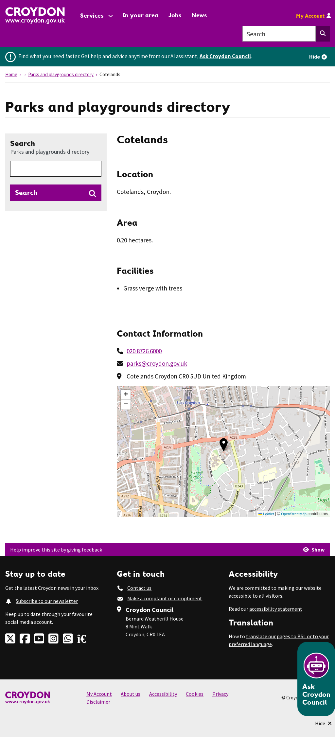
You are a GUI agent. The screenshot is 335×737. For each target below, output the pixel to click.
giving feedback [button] (84, 549)
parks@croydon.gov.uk (157, 363)
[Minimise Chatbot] (323, 723)
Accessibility (163, 694)
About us (130, 694)
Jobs (175, 15)
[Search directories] (55, 192)
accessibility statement (275, 608)
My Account (310, 16)
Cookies (194, 694)
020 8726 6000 (144, 351)
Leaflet (266, 514)
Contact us (139, 588)
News (199, 15)
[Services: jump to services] (96, 15)
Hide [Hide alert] (314, 56)
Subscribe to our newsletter (47, 601)
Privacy (220, 694)
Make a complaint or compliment (164, 598)
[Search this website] (323, 34)
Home (11, 74)
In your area (140, 15)
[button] (224, 444)
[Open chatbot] (316, 679)
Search (49, 147)
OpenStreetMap (294, 514)
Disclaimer (98, 701)
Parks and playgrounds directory (61, 74)
